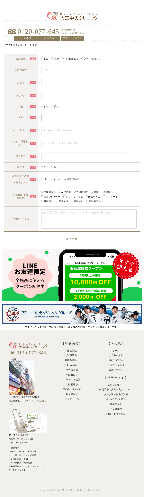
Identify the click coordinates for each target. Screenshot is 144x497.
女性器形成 (72, 370)
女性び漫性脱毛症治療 (116, 394)
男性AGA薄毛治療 (116, 399)
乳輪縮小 (72, 365)
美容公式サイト (116, 385)
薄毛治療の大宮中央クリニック (116, 390)
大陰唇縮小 (72, 384)
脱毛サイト (116, 404)
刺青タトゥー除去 (116, 414)
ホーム (116, 351)
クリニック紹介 (116, 365)
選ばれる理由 (116, 360)
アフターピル (72, 399)
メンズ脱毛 (116, 409)
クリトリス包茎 (72, 380)
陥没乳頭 (72, 351)
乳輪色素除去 (72, 360)
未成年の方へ (116, 370)
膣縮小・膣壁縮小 (72, 389)
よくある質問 (116, 355)
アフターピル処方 (72, 38)
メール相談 (25, 38)
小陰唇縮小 (72, 375)
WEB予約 (49, 38)
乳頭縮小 (72, 355)
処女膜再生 (72, 394)
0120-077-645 (38, 31)
